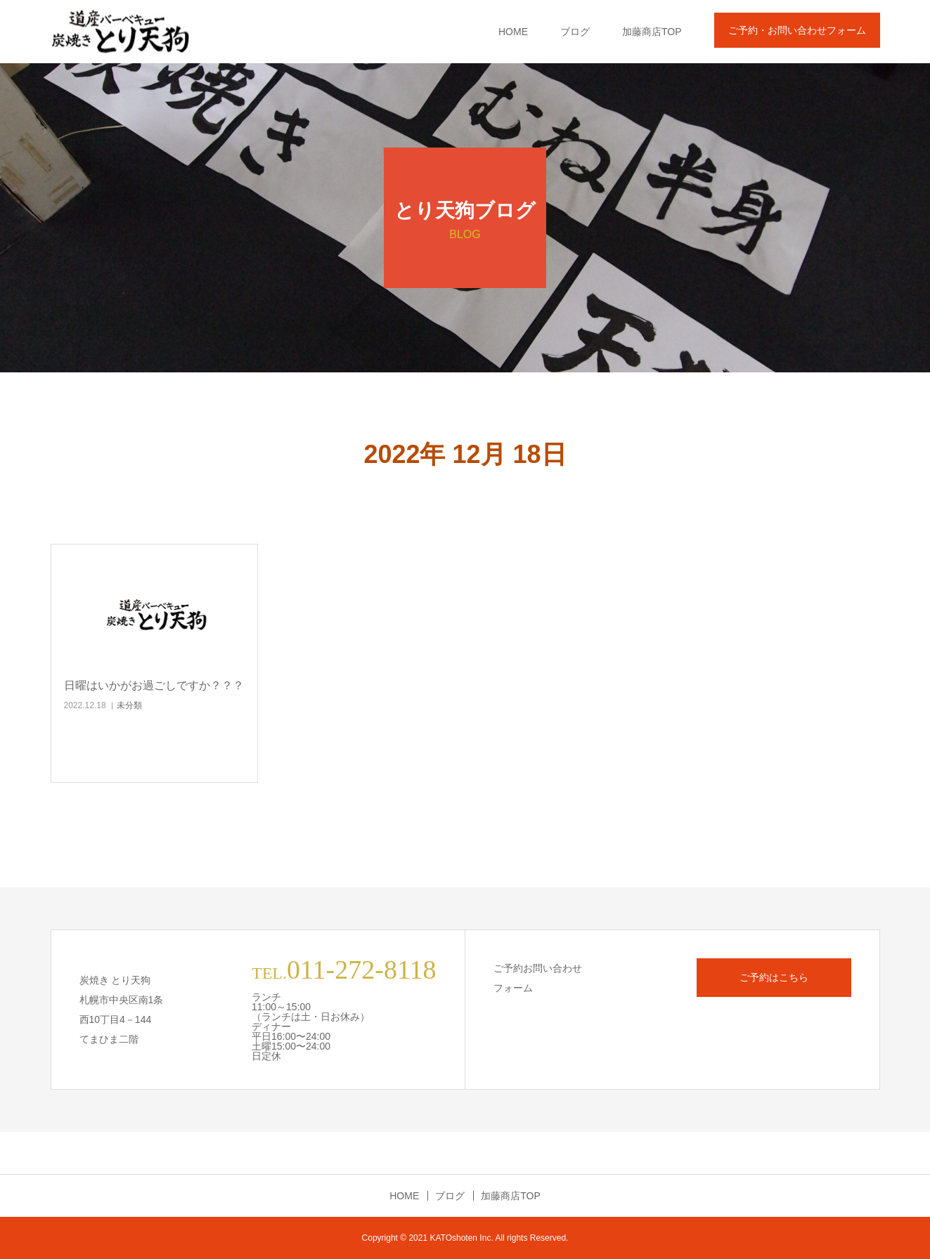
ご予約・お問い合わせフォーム (797, 30)
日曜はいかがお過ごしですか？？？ (154, 685)
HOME (513, 31)
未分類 (129, 705)
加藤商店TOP (652, 31)
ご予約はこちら (774, 977)
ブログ (575, 31)
